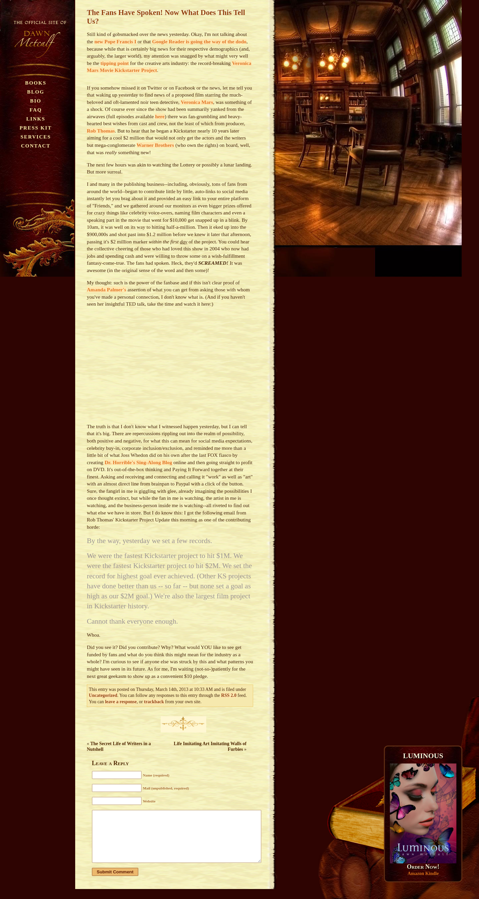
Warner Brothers (155, 145)
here (160, 116)
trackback (154, 701)
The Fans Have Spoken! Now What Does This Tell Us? (166, 16)
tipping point (114, 63)
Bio (36, 101)
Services (36, 137)
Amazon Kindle (423, 873)
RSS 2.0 (229, 695)
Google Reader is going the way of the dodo (199, 41)
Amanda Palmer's (106, 289)
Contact (36, 146)
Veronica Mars (197, 102)
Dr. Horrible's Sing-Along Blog (138, 462)
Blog (36, 92)
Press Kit (36, 128)
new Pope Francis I (115, 41)
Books (36, 83)
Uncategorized (103, 695)
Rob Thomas (101, 131)
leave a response (121, 701)
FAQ (36, 110)
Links (35, 119)
